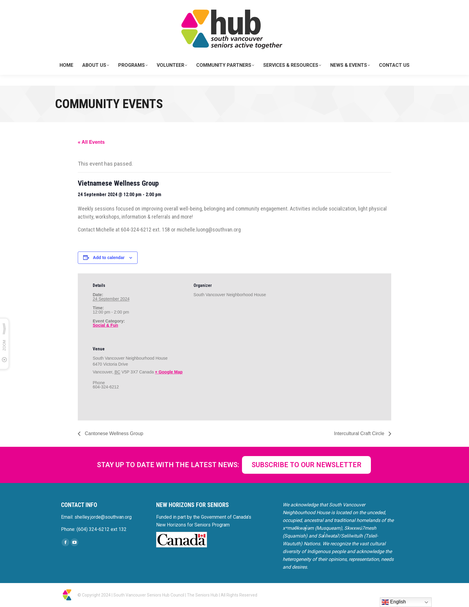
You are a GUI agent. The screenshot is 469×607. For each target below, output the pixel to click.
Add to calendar (109, 257)
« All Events (91, 142)
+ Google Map (168, 372)
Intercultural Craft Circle (360, 433)
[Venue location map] (225, 378)
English (394, 602)
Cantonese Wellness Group (113, 433)
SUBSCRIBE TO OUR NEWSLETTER (306, 465)
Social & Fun (105, 325)
